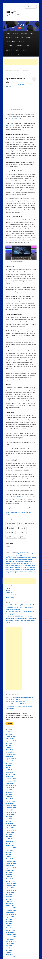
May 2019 (8, 821)
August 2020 (9, 787)
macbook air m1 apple (20, 554)
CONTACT (9, 50)
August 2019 (9, 814)
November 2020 (10, 781)
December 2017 (10, 848)
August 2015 (9, 892)
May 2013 (8, 950)
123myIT (10, 12)
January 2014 (9, 932)
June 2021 (8, 765)
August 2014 (9, 917)
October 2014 (9, 912)
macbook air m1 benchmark (23, 559)
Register (8, 588)
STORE (19, 54)
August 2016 (9, 870)
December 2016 (10, 861)
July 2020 (8, 790)
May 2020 (8, 794)
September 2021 (10, 759)
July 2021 (8, 763)
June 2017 (8, 852)
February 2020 (10, 801)
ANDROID (24, 33)
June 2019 (8, 819)
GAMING (28, 37)
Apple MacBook (12, 118)
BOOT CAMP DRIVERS (17, 701)
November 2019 (10, 807)
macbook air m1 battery (20, 558)
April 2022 (8, 747)
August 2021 (9, 761)
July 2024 (8, 734)
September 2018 (10, 830)
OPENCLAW (19, 37)
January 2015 (9, 906)
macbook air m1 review (22, 569)
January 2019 (9, 823)
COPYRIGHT (10, 54)
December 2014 (10, 908)
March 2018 (9, 841)
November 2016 (10, 863)
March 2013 (9, 955)
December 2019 (10, 805)
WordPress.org (10, 597)
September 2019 (10, 812)
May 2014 (8, 923)
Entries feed (9, 592)
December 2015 (10, 883)
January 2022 (9, 752)
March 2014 (9, 928)
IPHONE (15, 33)
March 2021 (9, 772)
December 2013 (10, 934)
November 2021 (10, 754)
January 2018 (9, 845)
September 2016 (10, 868)
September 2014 (10, 914)
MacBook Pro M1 (10, 125)
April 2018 (8, 839)
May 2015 (8, 899)
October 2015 (9, 888)
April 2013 (8, 952)
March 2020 (9, 799)
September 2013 (10, 941)
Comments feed (10, 595)
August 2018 (9, 832)
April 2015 (8, 901)
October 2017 (9, 850)
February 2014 (10, 930)
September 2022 (10, 741)
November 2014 (10, 910)
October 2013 (9, 939)
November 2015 (10, 885)
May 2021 (8, 767)
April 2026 (8, 732)
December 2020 (10, 779)
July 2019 (8, 816)
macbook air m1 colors (22, 565)
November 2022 (10, 736)
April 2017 (8, 856)
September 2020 (10, 785)
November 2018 (10, 825)
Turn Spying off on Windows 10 (23, 697)
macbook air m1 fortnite (22, 567)
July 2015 (8, 894)
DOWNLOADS (20, 46)
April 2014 (8, 926)
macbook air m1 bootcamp (13, 561)
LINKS (24, 50)
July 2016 (8, 872)
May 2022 (8, 745)
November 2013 (10, 937)
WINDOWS (9, 37)
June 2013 (8, 948)
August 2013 (9, 943)
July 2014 (8, 919)
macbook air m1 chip (17, 563)
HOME (8, 33)
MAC (31, 33)
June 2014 (8, 921)
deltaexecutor (9, 706)
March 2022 (9, 750)
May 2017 (8, 854)
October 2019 (9, 810)
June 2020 (8, 792)
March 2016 (9, 879)
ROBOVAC (22, 41)
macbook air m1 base (17, 556)
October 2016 (9, 865)
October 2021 (9, 756)
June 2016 (8, 874)
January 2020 (9, 803)
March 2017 (9, 859)
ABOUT (17, 50)
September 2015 (10, 890)
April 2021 (8, 770)
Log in (7, 590)
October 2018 (9, 828)
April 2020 (8, 796)
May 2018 (8, 836)
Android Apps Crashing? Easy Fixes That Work (20, 605)
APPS (28, 46)
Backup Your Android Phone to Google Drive (19, 508)
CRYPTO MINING (11, 41)
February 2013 (10, 957)
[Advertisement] (21, 62)
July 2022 (8, 743)
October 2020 (9, 783)
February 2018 (10, 843)
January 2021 (9, 776)
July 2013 (8, 946)
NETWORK (9, 46)
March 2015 (9, 903)
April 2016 (8, 877)
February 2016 (10, 881)
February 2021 (10, 774)
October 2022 (9, 739)
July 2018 (8, 834)
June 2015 (8, 897)
